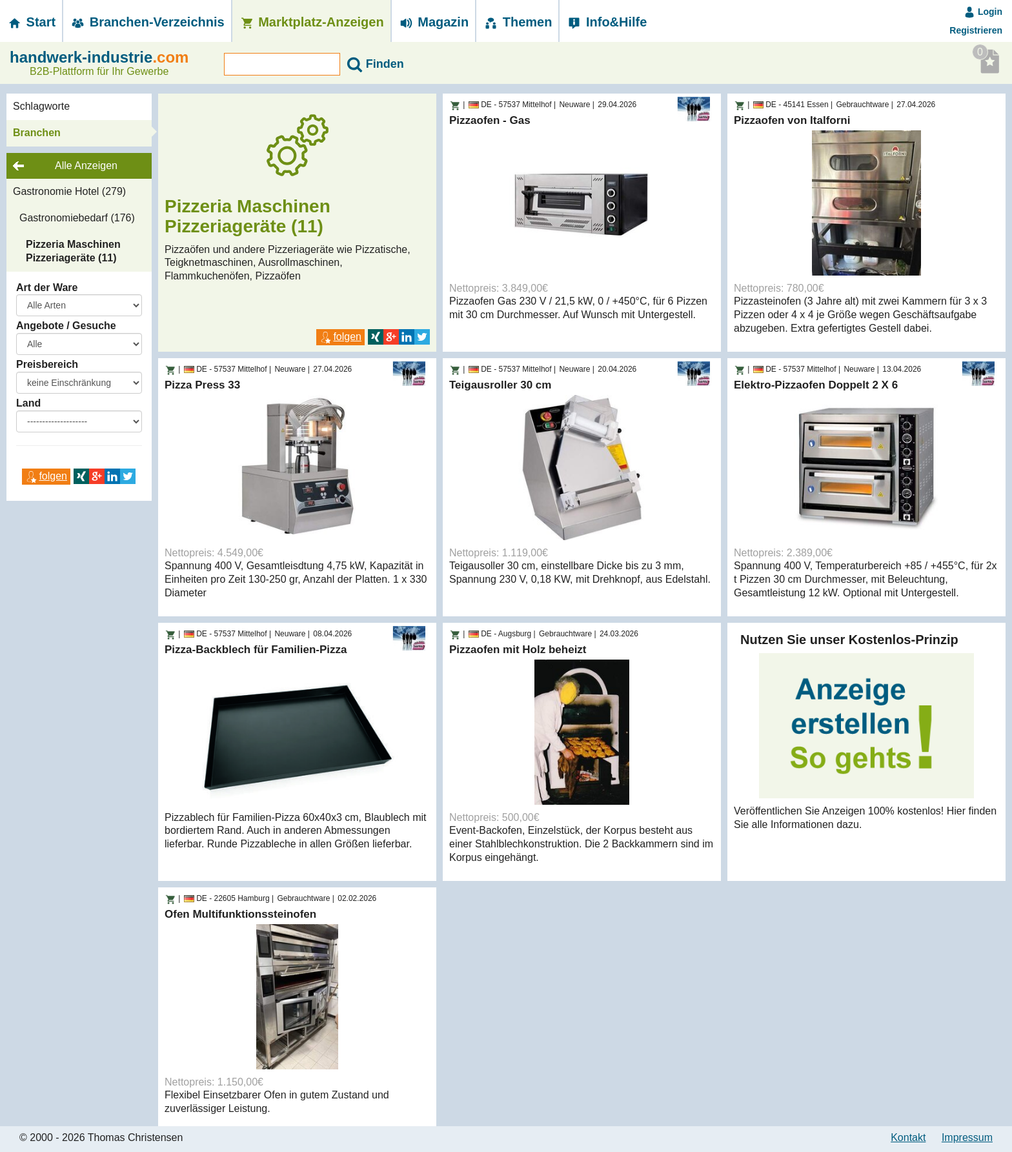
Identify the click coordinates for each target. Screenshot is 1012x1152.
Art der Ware (46, 287)
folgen (46, 475)
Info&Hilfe (606, 22)
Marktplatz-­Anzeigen (311, 22)
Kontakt (908, 1137)
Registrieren (975, 30)
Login (983, 11)
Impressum (967, 1137)
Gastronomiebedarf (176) (77, 217)
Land (28, 403)
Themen (517, 22)
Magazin (433, 22)
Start (31, 22)
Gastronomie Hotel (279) (69, 191)
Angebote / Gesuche (66, 325)
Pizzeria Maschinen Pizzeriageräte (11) (73, 251)
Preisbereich (47, 364)
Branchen (37, 132)
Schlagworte (41, 106)
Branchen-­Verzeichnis (147, 22)
